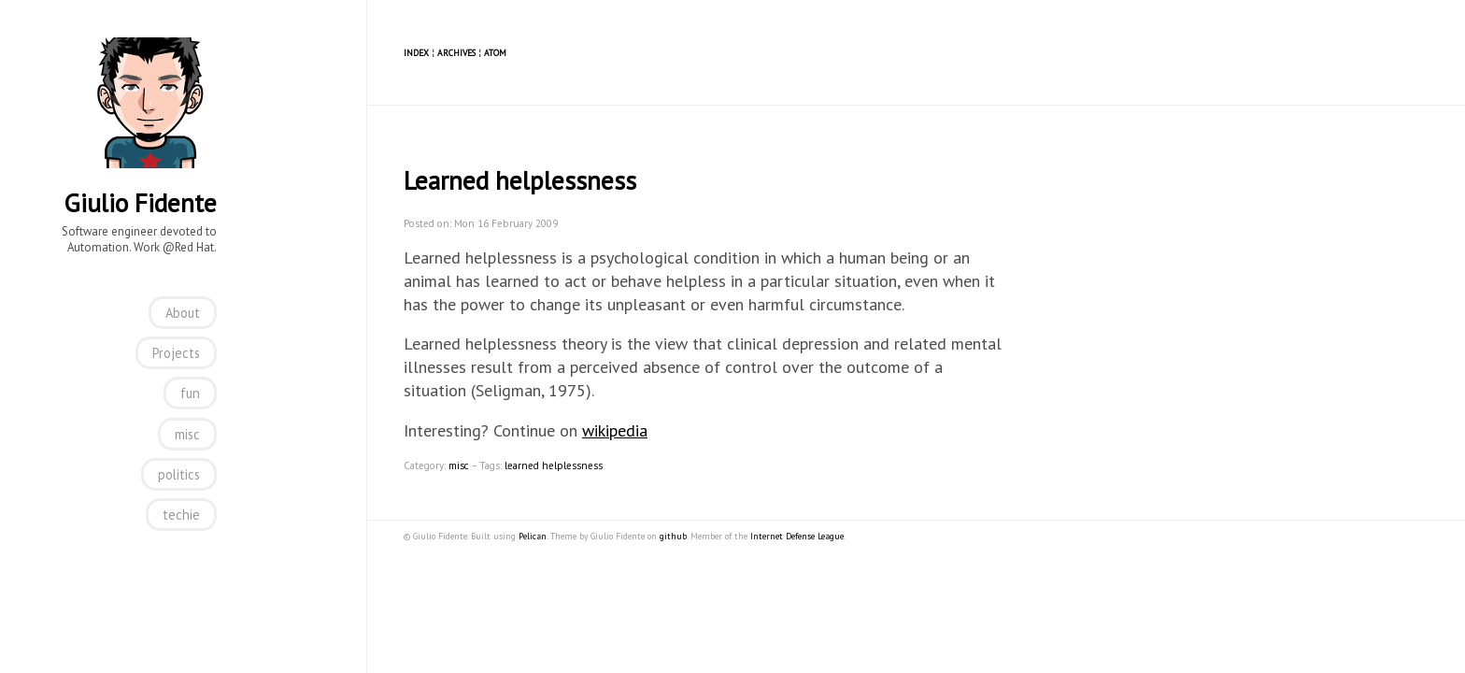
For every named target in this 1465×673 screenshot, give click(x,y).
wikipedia (614, 430)
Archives (456, 53)
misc (187, 434)
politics (179, 474)
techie (181, 514)
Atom (495, 53)
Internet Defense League (797, 536)
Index (416, 53)
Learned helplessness (520, 180)
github (673, 536)
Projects (176, 353)
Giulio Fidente (140, 203)
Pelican (533, 536)
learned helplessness (554, 465)
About (182, 313)
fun (190, 393)
